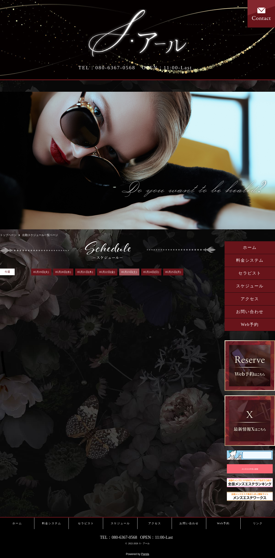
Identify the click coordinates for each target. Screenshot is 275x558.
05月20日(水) (63, 272)
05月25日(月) (173, 272)
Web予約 (250, 324)
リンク (258, 523)
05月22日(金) (107, 272)
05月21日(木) (85, 272)
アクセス (250, 299)
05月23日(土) (129, 272)
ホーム (250, 247)
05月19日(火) (41, 272)
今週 (7, 271)
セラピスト (249, 273)
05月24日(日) (151, 272)
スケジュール (250, 286)
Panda (145, 554)
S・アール (144, 543)
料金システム (250, 260)
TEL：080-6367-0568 (106, 67)
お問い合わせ (250, 311)
